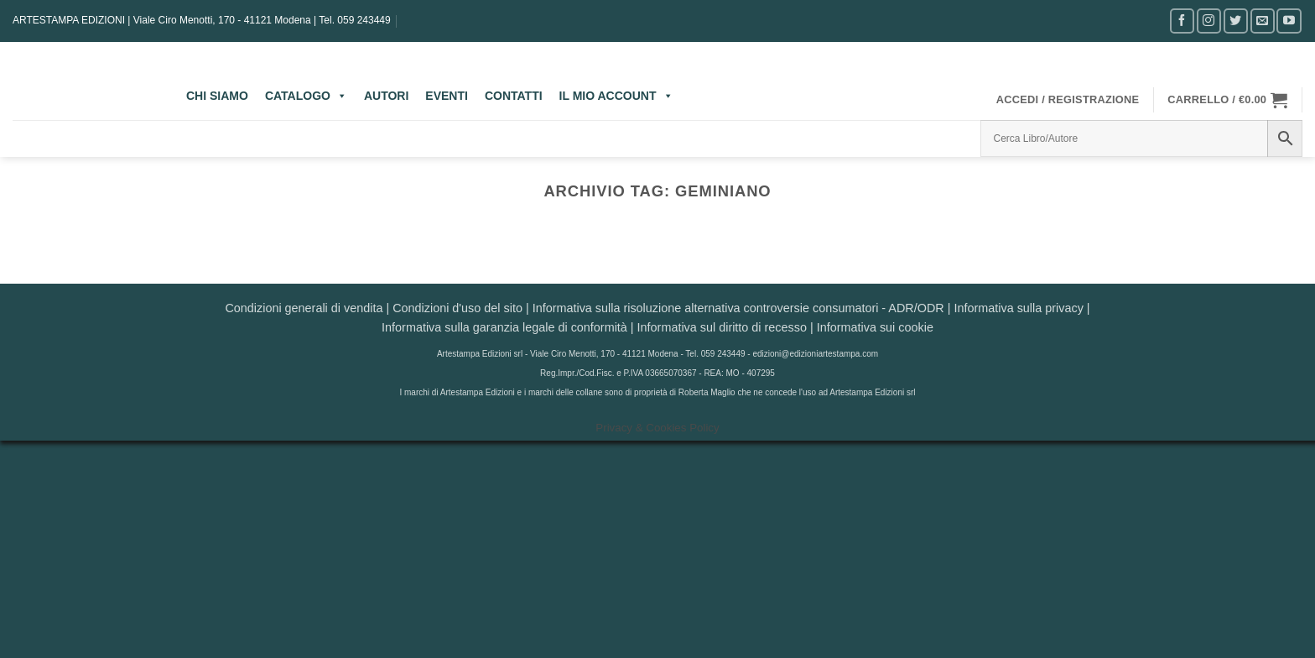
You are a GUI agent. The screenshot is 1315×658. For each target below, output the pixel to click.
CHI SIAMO (217, 95)
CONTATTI (514, 95)
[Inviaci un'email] (1262, 20)
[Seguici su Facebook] (1182, 20)
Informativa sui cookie (875, 327)
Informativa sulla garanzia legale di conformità (504, 327)
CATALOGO (306, 95)
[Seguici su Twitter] (1236, 20)
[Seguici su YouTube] (1288, 20)
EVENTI (446, 95)
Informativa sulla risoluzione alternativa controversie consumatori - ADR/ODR (738, 308)
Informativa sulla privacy (1018, 308)
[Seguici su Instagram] (1209, 20)
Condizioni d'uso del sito (457, 308)
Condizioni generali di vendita (303, 308)
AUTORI (386, 95)
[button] (1068, 100)
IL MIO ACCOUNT (616, 95)
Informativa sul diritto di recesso (722, 327)
